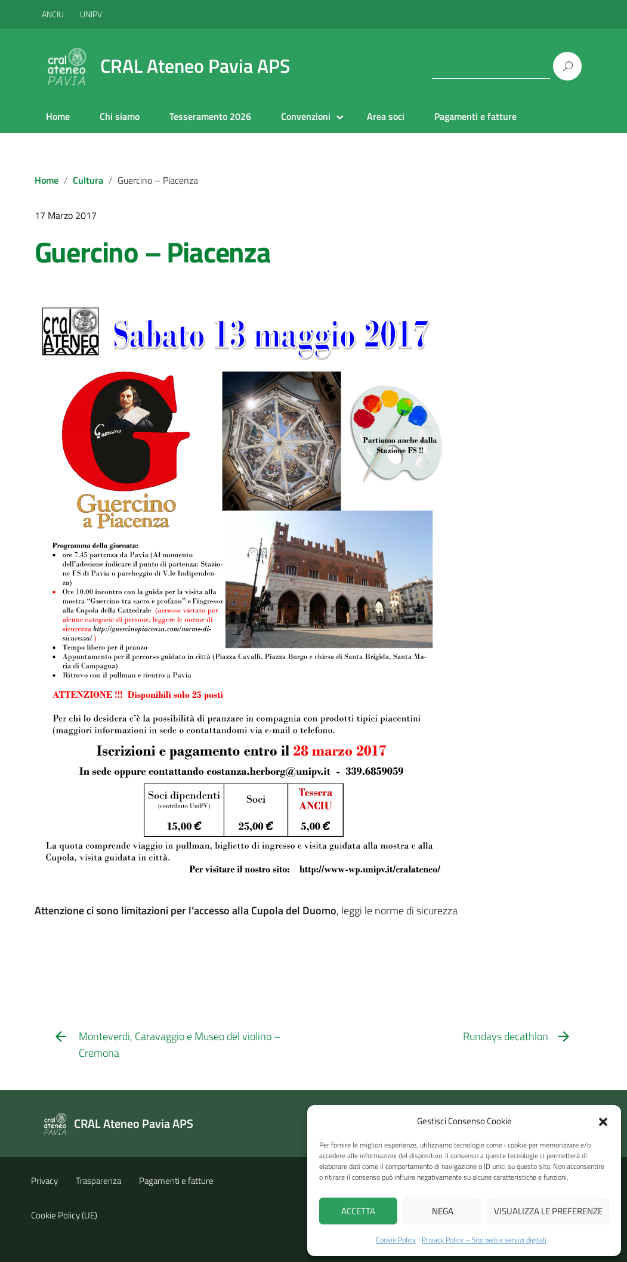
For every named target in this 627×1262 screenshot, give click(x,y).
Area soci (385, 116)
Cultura (88, 180)
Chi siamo (120, 116)
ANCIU (54, 14)
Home (58, 116)
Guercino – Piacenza (153, 252)
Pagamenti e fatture (475, 116)
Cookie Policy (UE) (64, 1215)
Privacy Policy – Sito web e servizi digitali (484, 1239)
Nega (442, 1211)
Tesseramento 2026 (210, 116)
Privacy (44, 1180)
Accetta (358, 1211)
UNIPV (91, 14)
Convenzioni (306, 116)
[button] (603, 1121)
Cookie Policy (396, 1239)
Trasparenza (98, 1180)
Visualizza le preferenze (548, 1211)
